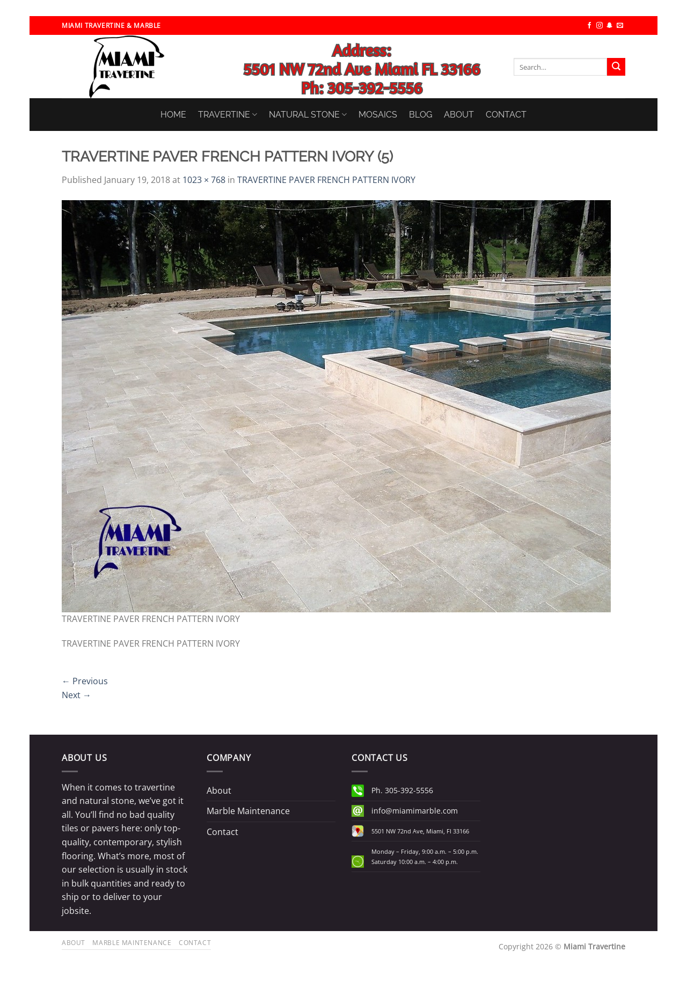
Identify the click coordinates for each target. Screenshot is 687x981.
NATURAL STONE (308, 114)
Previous (85, 681)
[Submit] (616, 67)
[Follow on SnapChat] (609, 26)
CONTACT (506, 114)
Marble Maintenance (248, 811)
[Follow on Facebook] (589, 26)
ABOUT (459, 114)
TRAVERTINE (227, 114)
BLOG (420, 114)
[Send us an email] (620, 26)
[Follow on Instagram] (599, 26)
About (219, 790)
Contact (222, 832)
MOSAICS (378, 114)
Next (76, 695)
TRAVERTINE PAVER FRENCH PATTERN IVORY (326, 180)
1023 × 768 (203, 180)
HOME (173, 114)
